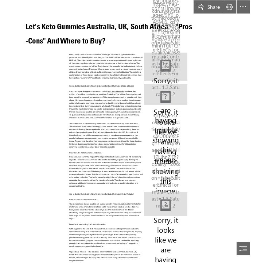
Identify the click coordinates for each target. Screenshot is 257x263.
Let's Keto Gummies (116, 91)
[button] (208, 7)
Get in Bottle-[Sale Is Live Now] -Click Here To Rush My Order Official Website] (101, 85)
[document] (128, 131)
